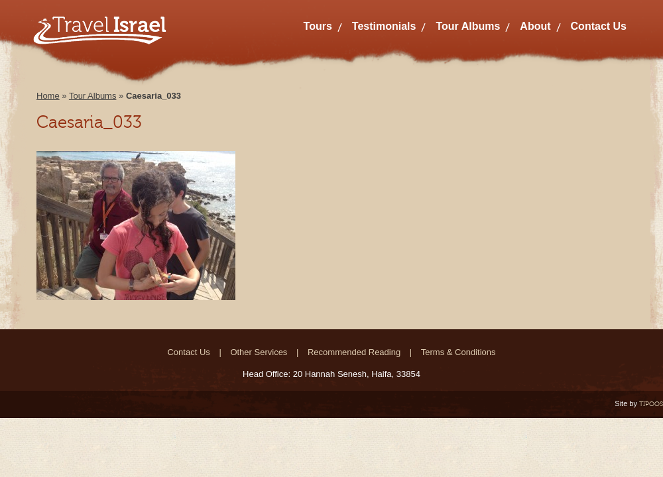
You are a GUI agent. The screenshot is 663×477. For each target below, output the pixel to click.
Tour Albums (468, 26)
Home (48, 96)
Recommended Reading (354, 352)
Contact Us (599, 26)
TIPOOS (651, 403)
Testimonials (384, 26)
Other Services (258, 352)
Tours (318, 26)
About (535, 26)
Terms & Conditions (458, 352)
